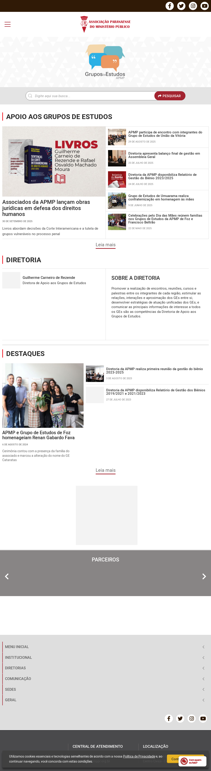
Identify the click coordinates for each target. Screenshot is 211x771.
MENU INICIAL (17, 646)
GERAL (10, 699)
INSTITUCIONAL (18, 657)
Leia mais (106, 244)
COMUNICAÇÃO (18, 678)
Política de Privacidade (139, 756)
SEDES (10, 689)
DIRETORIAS (15, 667)
